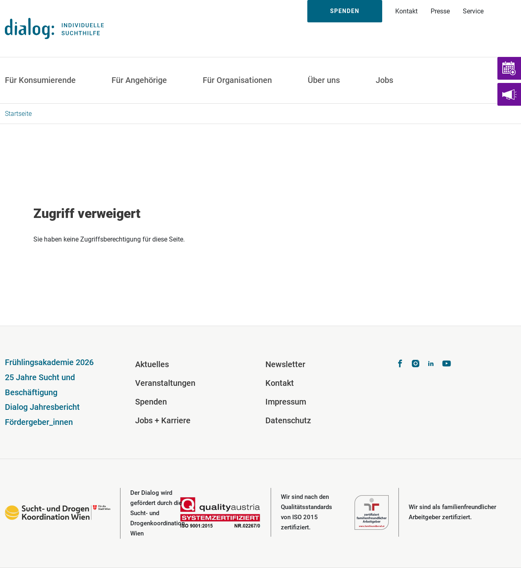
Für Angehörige (139, 80)
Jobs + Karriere (162, 420)
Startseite (18, 114)
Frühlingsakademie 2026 (49, 362)
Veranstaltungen (165, 383)
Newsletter (285, 364)
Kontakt (406, 11)
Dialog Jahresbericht (42, 407)
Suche (505, 11)
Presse (440, 11)
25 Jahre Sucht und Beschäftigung (40, 384)
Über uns (324, 80)
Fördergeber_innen (39, 422)
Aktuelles (152, 364)
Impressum (285, 402)
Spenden (344, 11)
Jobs (384, 80)
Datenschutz (288, 420)
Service (473, 11)
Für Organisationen (237, 80)
